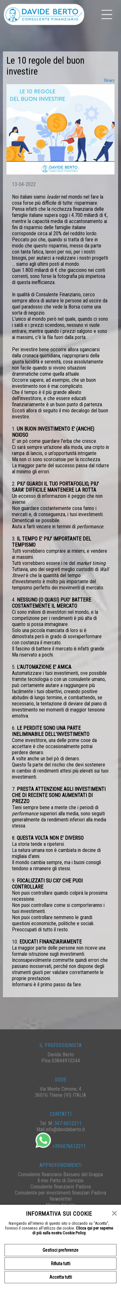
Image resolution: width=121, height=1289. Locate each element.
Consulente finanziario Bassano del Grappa (60, 1174)
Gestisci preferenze (60, 1250)
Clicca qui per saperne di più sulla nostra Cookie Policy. (72, 1230)
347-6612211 (68, 1123)
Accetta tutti (60, 1277)
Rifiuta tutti (60, 1263)
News (109, 80)
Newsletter (60, 1199)
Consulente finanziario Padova (60, 1187)
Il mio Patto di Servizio (60, 1180)
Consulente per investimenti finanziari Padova (60, 1193)
